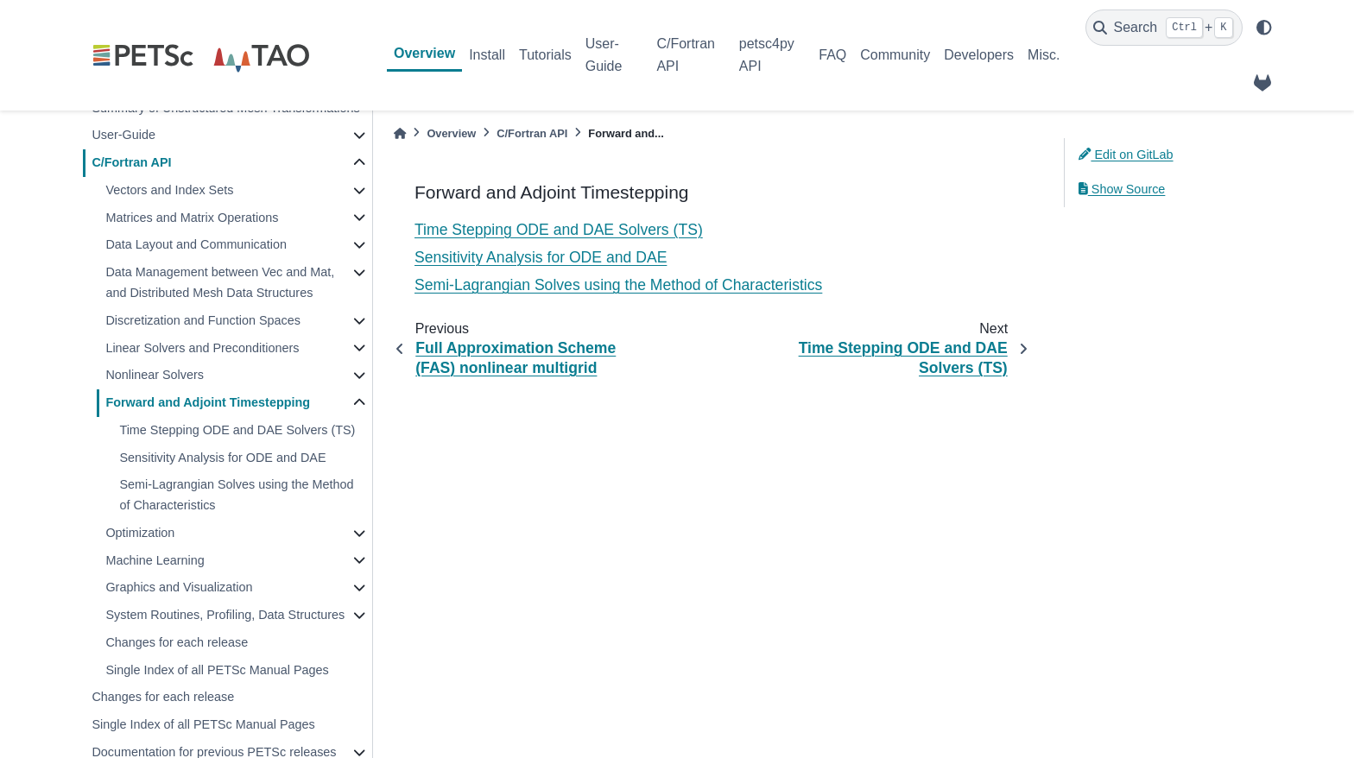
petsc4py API (766, 54)
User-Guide (604, 54)
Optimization (139, 533)
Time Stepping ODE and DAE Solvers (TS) (237, 430)
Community (895, 54)
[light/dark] (1264, 27)
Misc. (1044, 54)
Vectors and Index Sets (169, 190)
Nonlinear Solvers (154, 375)
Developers (979, 54)
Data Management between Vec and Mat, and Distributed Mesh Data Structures (219, 282)
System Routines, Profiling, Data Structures (225, 615)
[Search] (1164, 27)
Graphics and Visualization (178, 587)
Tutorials (545, 54)
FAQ (832, 54)
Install (487, 54)
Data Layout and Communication (196, 244)
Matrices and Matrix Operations (191, 217)
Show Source (1122, 189)
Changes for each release (176, 642)
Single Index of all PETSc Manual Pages (216, 670)
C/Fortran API (685, 54)
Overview (424, 53)
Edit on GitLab (1126, 154)
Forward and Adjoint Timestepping (207, 402)
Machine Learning (154, 560)
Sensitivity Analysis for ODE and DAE (222, 457)
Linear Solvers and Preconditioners (202, 348)
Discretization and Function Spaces (203, 320)
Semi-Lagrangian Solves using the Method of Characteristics (236, 494)
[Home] (400, 133)
